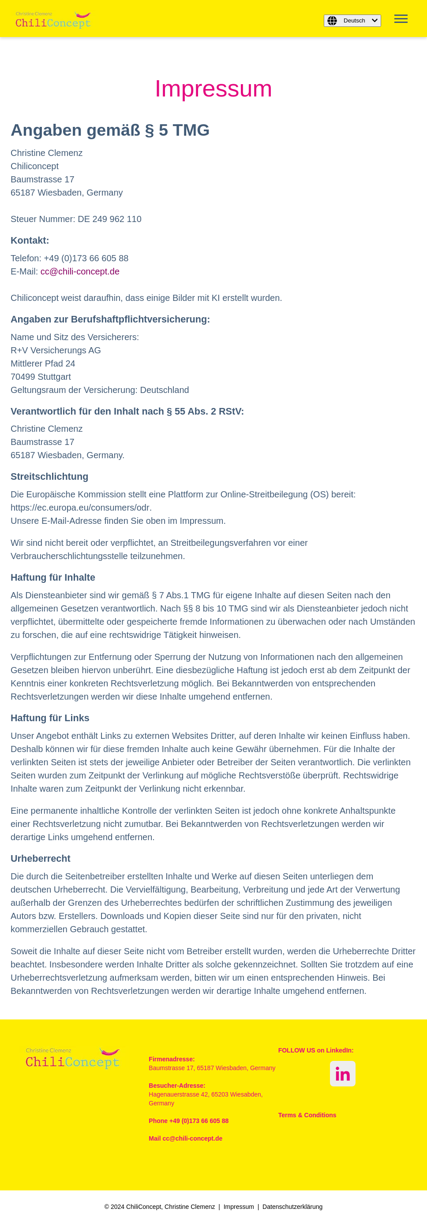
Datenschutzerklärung (292, 1206)
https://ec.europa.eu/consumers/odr (80, 507)
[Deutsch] (352, 21)
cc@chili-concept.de (80, 271)
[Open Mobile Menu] (403, 21)
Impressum (239, 1206)
